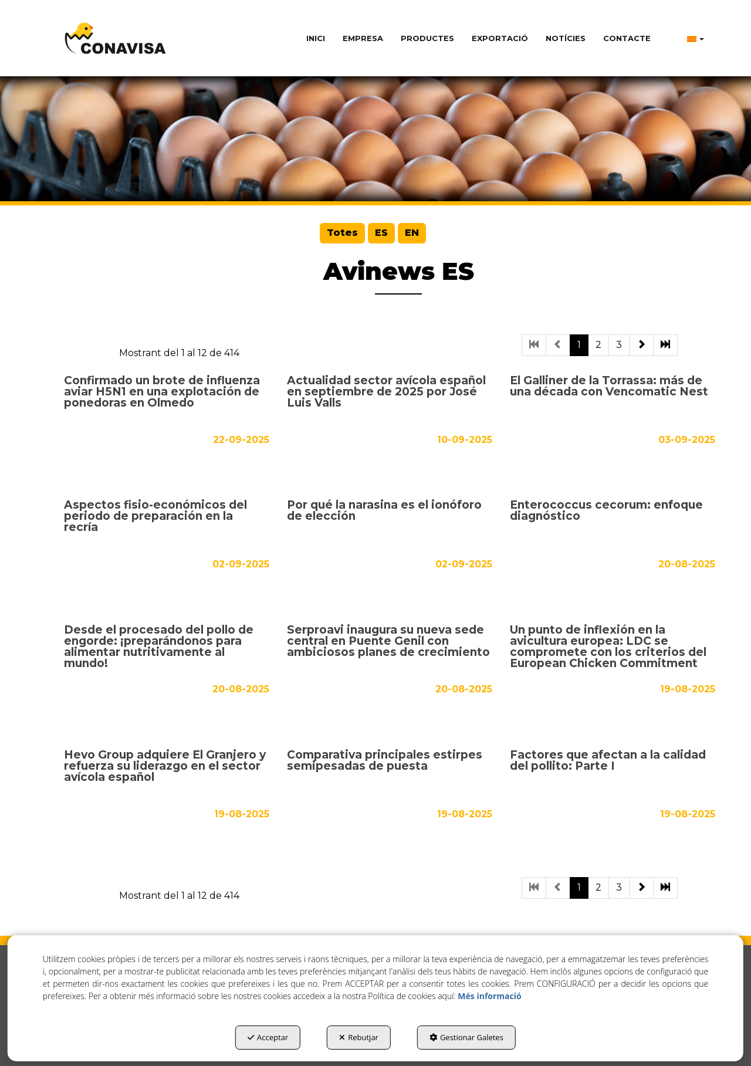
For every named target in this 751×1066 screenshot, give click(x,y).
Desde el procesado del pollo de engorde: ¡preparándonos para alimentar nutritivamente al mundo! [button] (158, 647)
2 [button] (598, 344)
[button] (116, 38)
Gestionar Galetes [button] (466, 1037)
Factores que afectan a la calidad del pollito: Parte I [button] (608, 761)
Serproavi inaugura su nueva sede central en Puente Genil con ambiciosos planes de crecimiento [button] (388, 641)
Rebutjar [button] (358, 1037)
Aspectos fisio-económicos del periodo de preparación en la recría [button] (155, 516)
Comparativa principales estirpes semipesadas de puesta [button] (384, 761)
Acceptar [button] (268, 1037)
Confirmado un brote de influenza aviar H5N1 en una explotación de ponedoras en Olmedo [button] (162, 392)
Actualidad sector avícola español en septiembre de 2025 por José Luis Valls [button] (386, 392)
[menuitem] (315, 38)
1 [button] (579, 344)
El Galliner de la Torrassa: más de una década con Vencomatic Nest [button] (609, 386)
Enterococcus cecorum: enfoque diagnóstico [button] (606, 511)
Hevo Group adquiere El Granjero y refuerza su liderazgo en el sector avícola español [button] (165, 766)
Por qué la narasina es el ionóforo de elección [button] (384, 511)
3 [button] (619, 344)
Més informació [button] (489, 995)
